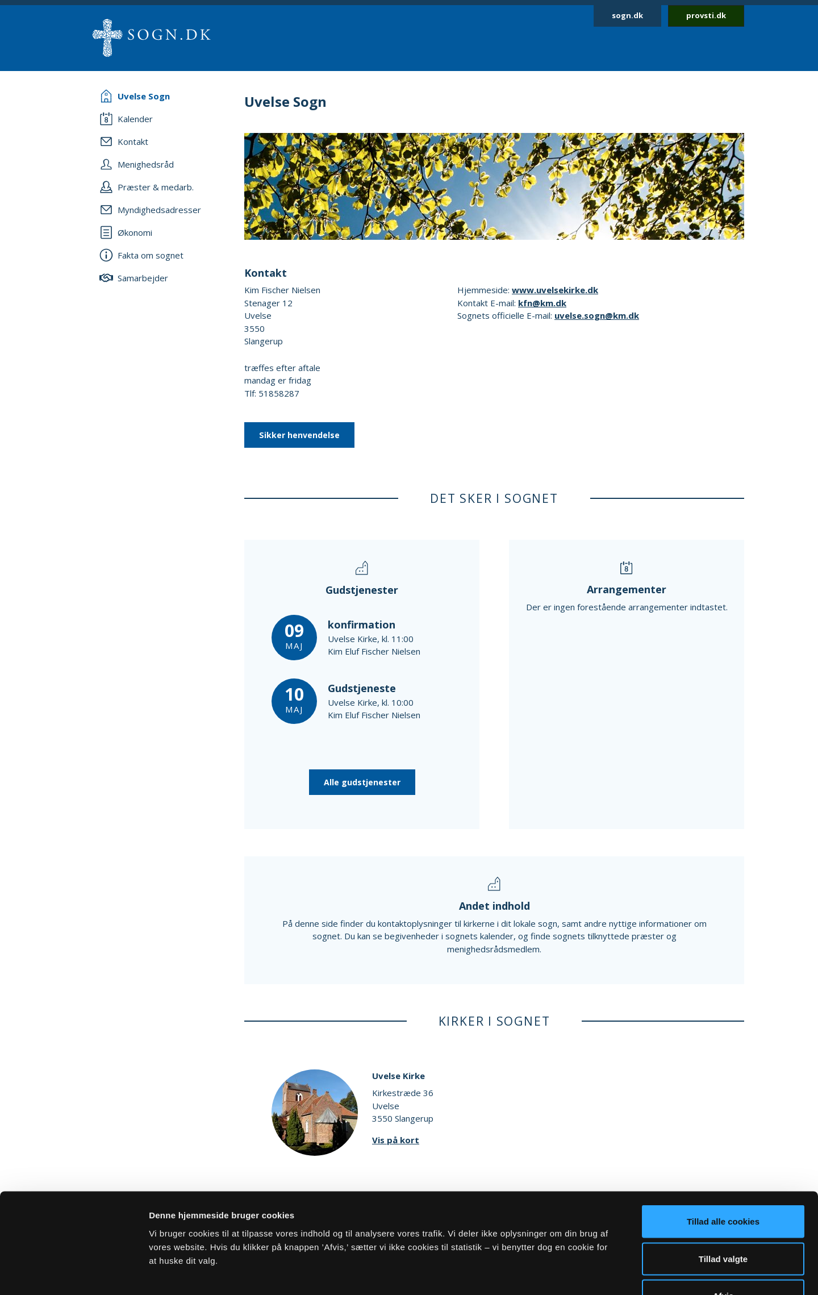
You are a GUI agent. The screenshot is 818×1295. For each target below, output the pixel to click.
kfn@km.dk (542, 303)
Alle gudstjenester (362, 782)
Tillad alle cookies (723, 1146)
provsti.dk (706, 15)
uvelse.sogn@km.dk (596, 315)
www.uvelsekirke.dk (555, 289)
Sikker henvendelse (299, 435)
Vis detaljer (590, 1272)
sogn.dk (627, 15)
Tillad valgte (723, 1183)
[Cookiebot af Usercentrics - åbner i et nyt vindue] (73, 1272)
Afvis (723, 1220)
